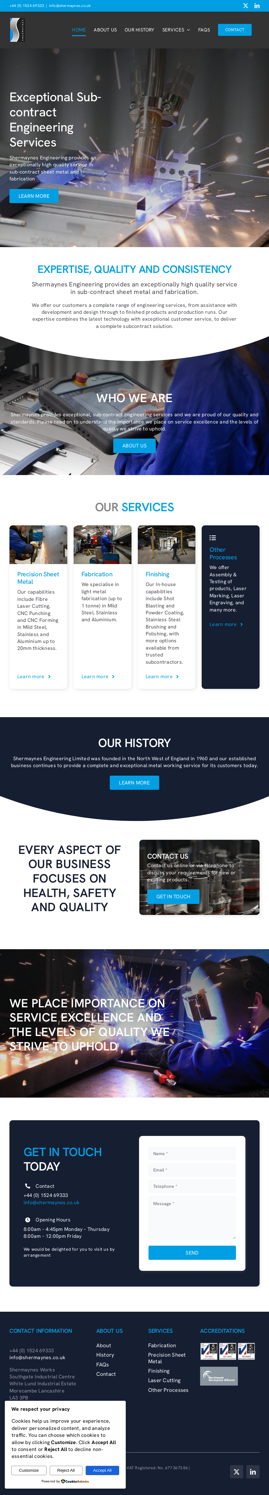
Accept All (102, 1470)
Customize (29, 1470)
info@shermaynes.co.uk (70, 5)
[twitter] (236, 1471)
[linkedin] (253, 1471)
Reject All (66, 1470)
